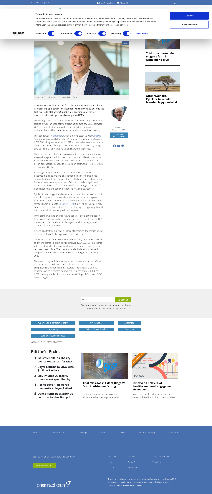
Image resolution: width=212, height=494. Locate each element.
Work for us (157, 462)
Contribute (132, 456)
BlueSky (43, 472)
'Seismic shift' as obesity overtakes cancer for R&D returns (55, 361)
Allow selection (189, 16)
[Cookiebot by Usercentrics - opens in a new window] (17, 25)
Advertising (113, 462)
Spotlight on (173, 432)
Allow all (189, 7)
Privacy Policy (132, 467)
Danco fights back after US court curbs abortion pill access (55, 397)
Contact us (113, 467)
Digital (36, 432)
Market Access (59, 432)
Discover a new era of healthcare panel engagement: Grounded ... (154, 386)
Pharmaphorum (54, 484)
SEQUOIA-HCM (66, 203)
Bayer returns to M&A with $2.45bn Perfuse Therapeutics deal (56, 370)
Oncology (82, 432)
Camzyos (96, 135)
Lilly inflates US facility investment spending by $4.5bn (54, 379)
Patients (104, 432)
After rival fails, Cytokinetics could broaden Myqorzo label (161, 99)
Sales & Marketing (146, 432)
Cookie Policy (133, 462)
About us (112, 456)
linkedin (39, 472)
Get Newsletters (44, 465)
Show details (142, 25)
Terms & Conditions (161, 456)
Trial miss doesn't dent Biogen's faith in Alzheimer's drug (161, 56)
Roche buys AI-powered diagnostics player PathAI (55, 386)
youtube (35, 472)
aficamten (57, 135)
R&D (122, 432)
